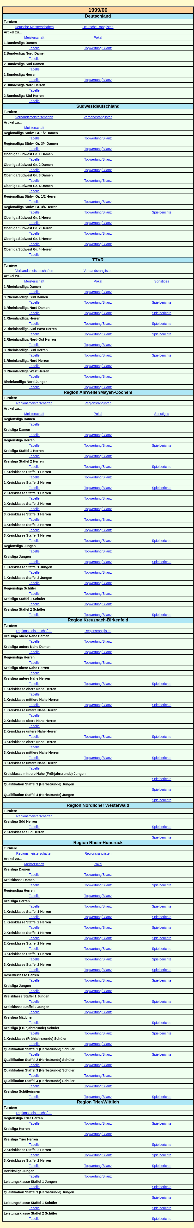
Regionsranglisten (98, 403)
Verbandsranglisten (98, 117)
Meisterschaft (34, 37)
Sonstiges (161, 281)
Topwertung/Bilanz (98, 48)
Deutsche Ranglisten (97, 27)
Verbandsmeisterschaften (34, 117)
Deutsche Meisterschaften (34, 27)
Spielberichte (161, 212)
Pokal (98, 37)
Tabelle (34, 48)
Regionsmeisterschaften (34, 403)
